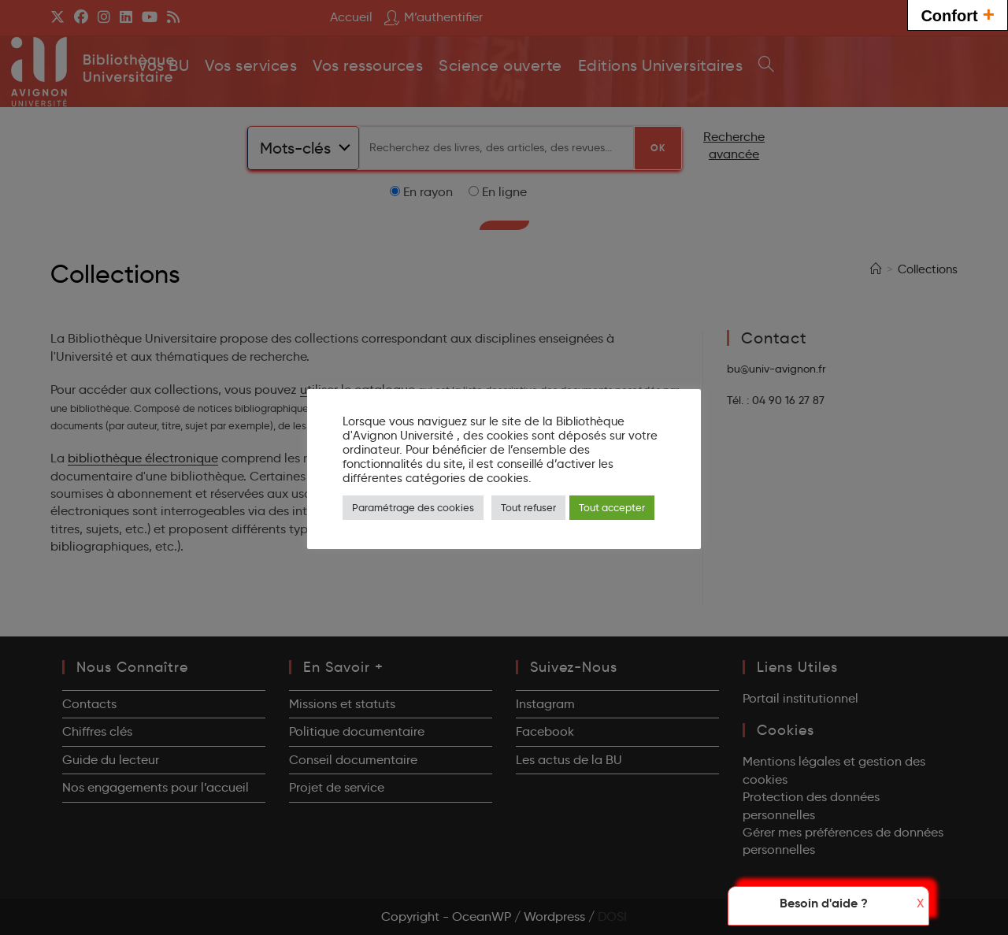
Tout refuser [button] (528, 507)
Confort (958, 14)
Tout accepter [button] (612, 507)
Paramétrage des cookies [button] (413, 507)
